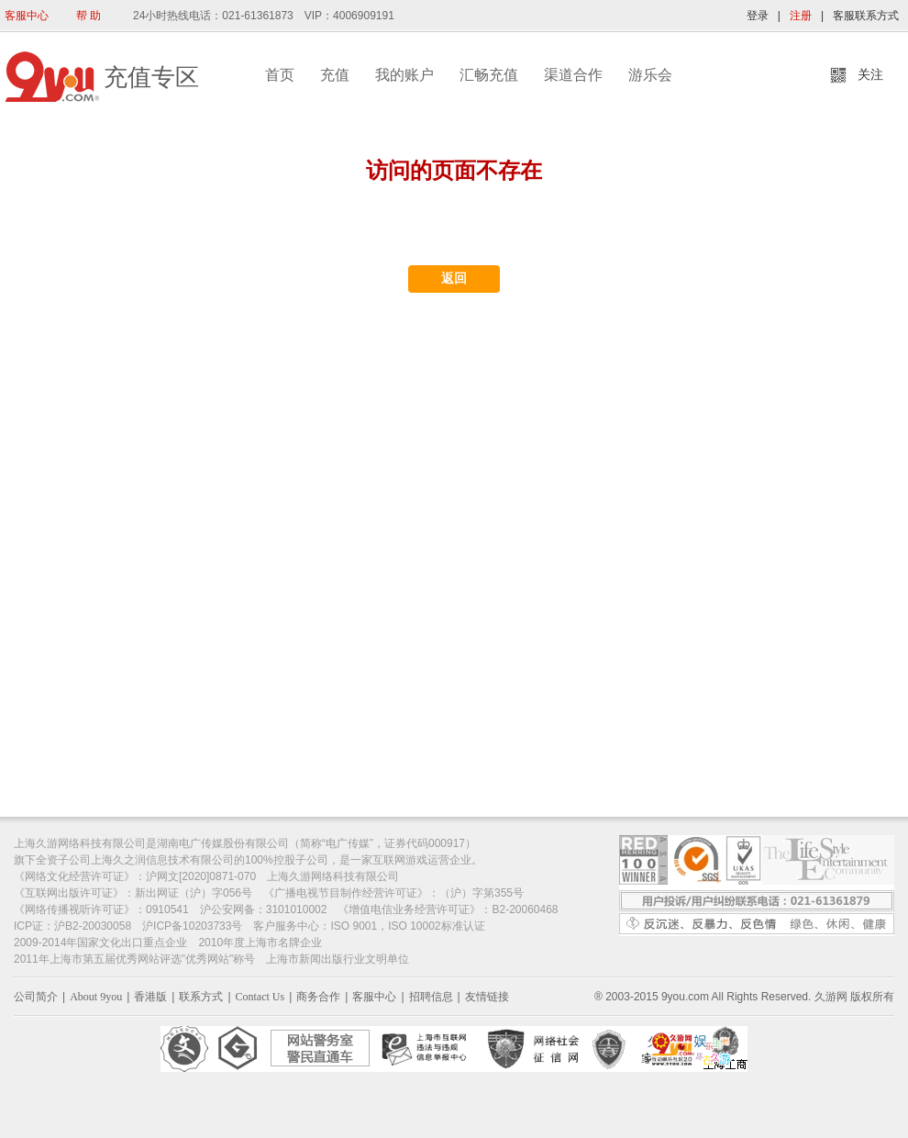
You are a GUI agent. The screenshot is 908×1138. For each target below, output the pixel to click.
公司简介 (36, 996)
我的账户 (404, 75)
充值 (334, 75)
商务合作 (318, 996)
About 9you (96, 996)
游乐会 (650, 75)
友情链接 (487, 996)
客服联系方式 (866, 15)
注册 (801, 15)
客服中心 (27, 15)
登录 (758, 15)
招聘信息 (431, 996)
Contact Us (260, 996)
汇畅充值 (489, 75)
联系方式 (201, 996)
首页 (279, 75)
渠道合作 (573, 75)
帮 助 (88, 15)
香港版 (150, 996)
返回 (454, 278)
